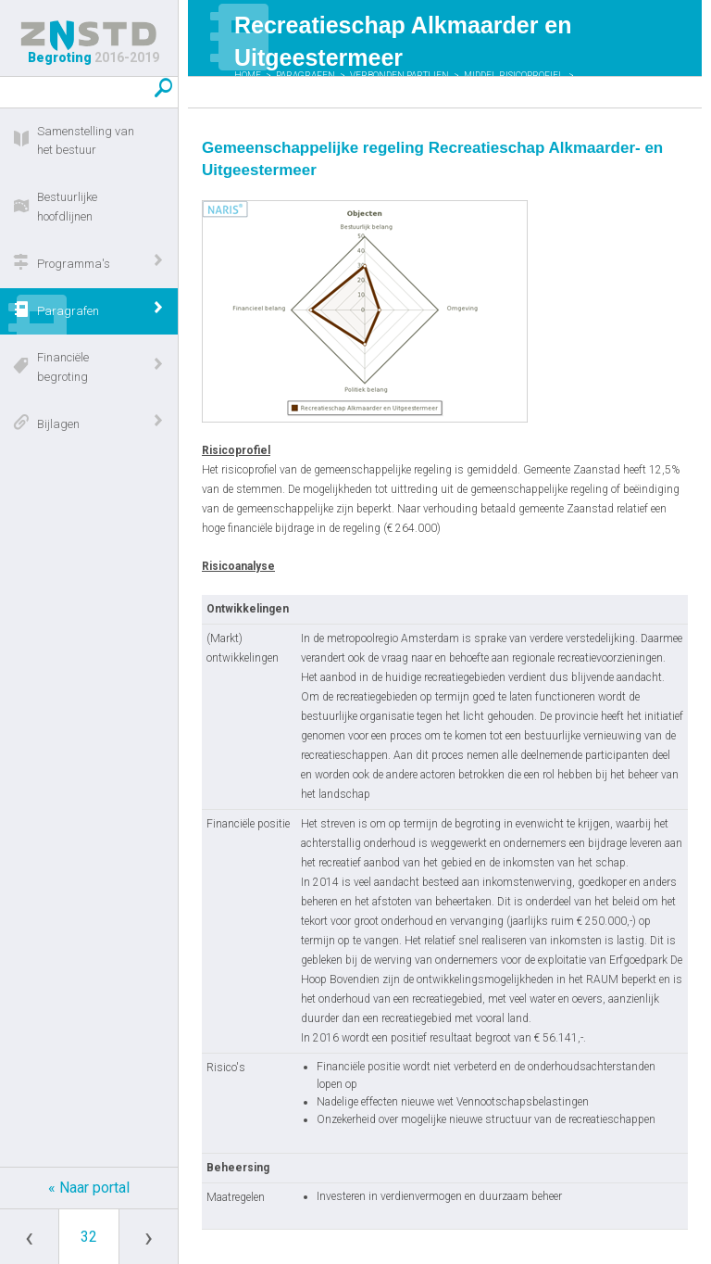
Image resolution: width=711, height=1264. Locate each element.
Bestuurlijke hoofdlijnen (67, 206)
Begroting (89, 42)
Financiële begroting (63, 367)
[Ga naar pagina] (88, 1236)
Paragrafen (68, 311)
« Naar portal (89, 1187)
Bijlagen (58, 424)
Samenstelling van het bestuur (85, 141)
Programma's (73, 264)
